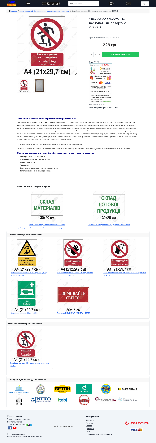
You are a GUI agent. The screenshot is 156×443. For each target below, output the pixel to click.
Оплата (89, 426)
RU (144, 4)
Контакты (90, 420)
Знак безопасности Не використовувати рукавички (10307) (124, 274)
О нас (88, 431)
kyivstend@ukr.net (14, 422)
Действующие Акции (63, 426)
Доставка (90, 429)
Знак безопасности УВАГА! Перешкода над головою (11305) (29, 274)
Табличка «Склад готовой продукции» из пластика (109, 225)
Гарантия (89, 423)
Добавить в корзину (120, 54)
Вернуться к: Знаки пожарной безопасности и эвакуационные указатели (46, 228)
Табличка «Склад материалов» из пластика (47, 225)
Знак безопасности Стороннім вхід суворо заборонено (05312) (75, 274)
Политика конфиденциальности (99, 434)
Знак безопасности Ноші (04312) (24, 313)
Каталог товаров (14, 416)
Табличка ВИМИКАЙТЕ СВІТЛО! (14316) (74, 313)
